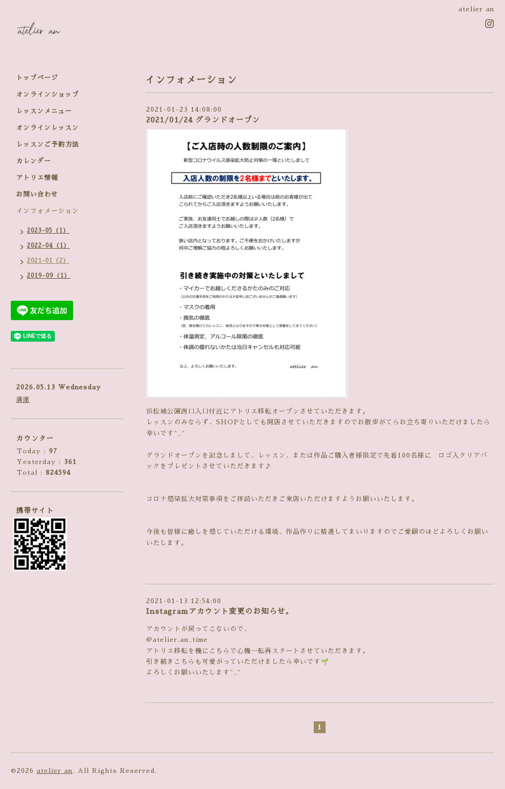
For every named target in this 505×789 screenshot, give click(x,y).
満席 (23, 399)
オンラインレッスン (47, 128)
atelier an (55, 771)
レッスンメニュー (44, 111)
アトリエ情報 (37, 178)
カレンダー (33, 161)
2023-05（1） (48, 231)
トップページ (37, 78)
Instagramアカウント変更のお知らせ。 (219, 611)
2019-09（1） (48, 276)
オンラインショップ (47, 94)
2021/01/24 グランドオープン (203, 120)
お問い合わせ (37, 194)
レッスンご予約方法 (47, 144)
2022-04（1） (48, 246)
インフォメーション (47, 211)
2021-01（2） (48, 261)
